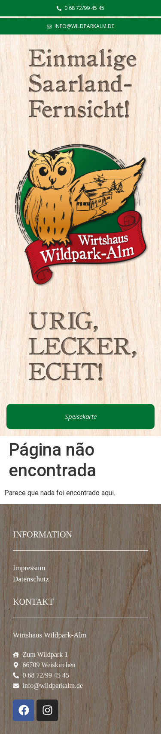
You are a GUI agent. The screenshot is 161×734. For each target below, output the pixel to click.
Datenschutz (31, 579)
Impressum (29, 568)
